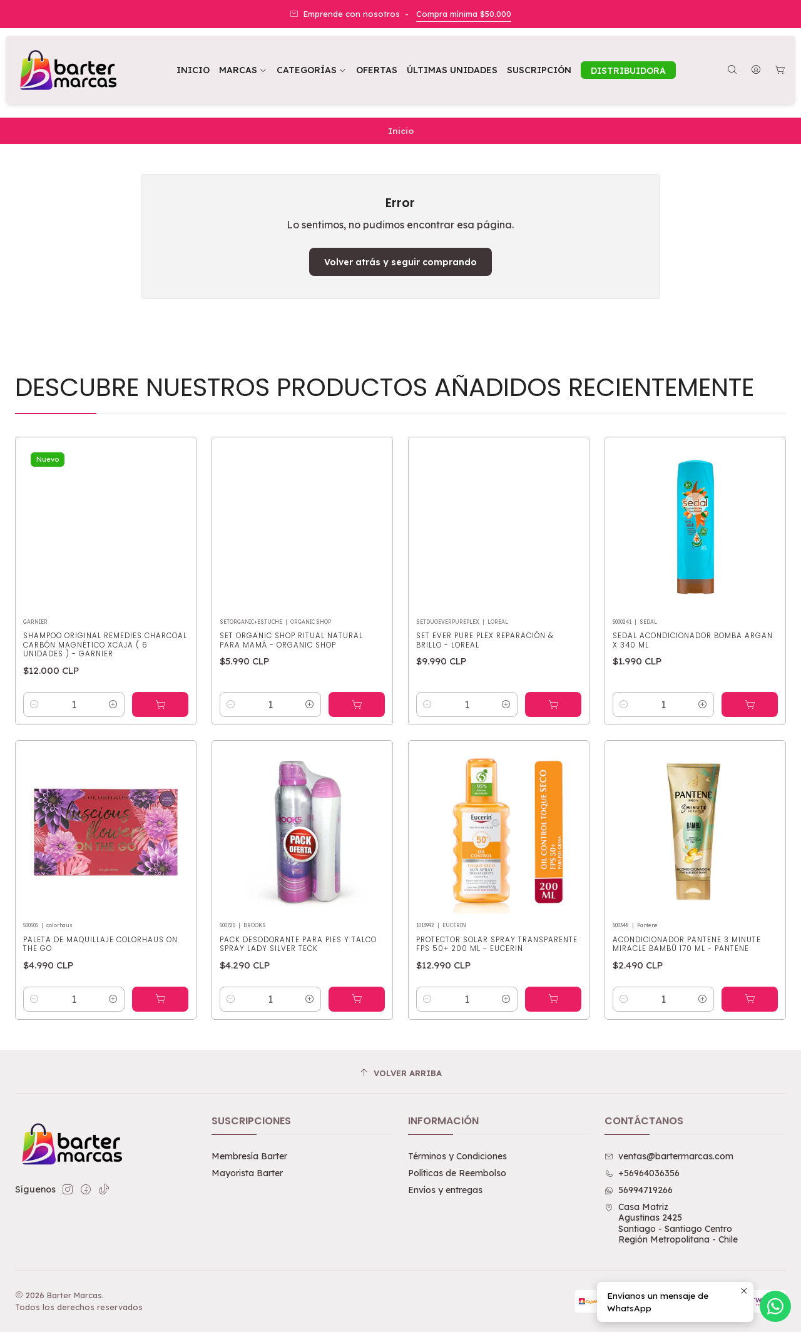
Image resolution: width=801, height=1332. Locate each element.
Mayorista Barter (247, 1173)
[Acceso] (756, 70)
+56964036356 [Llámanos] (642, 1173)
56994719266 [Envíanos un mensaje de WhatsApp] (639, 1190)
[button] (312, 70)
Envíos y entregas (445, 1190)
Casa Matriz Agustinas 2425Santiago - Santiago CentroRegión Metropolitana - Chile (671, 1223)
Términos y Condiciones (457, 1156)
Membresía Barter (249, 1156)
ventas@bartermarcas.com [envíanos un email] (669, 1156)
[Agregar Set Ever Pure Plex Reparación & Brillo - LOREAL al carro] (553, 762)
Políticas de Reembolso (457, 1173)
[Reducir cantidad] (34, 731)
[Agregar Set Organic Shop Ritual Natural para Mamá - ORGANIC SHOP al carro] (357, 747)
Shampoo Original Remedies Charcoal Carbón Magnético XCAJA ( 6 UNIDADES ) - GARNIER (105, 672)
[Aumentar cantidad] (113, 731)
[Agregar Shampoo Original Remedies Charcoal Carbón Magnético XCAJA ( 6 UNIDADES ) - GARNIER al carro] (160, 731)
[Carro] (780, 70)
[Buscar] (732, 70)
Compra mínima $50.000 (463, 14)
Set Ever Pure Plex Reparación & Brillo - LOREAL (485, 698)
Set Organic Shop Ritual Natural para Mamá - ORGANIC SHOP (291, 683)
